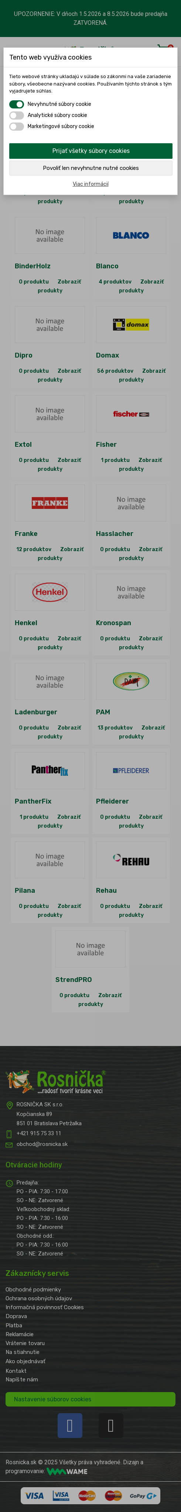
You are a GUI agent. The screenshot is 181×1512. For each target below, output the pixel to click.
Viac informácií (91, 184)
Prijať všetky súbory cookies (91, 150)
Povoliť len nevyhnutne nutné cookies (91, 168)
